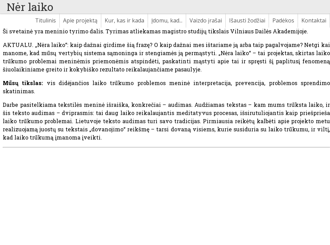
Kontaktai (313, 20)
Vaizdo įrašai (206, 20)
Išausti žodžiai (247, 20)
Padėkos (283, 20)
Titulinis (45, 20)
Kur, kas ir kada (124, 20)
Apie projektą (80, 20)
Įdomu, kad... (166, 20)
